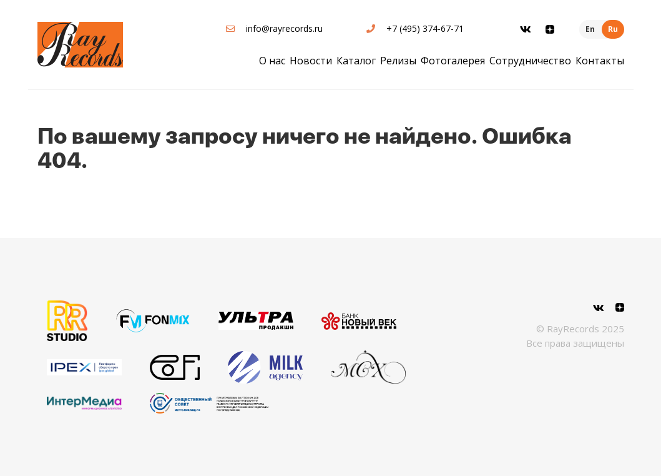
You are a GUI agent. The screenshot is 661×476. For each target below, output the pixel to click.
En (590, 29)
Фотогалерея (453, 60)
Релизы (398, 60)
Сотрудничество (530, 60)
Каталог (356, 60)
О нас (272, 60)
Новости (311, 60)
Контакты (599, 60)
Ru (613, 29)
